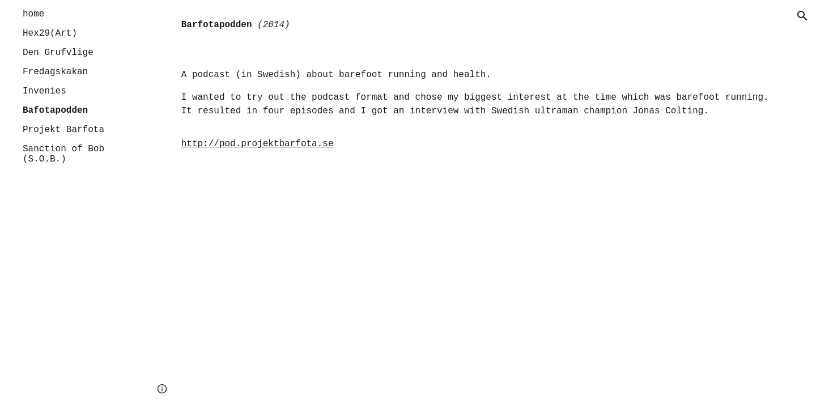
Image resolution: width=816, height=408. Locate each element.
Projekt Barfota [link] (63, 130)
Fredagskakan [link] (55, 72)
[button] (802, 15)
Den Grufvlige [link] (58, 53)
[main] (479, 25)
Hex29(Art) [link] (50, 33)
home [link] (33, 14)
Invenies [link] (44, 91)
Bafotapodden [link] (55, 110)
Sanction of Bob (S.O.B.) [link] (63, 154)
